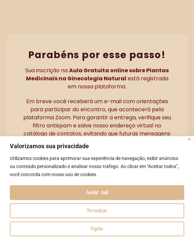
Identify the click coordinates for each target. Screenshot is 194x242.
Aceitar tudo (97, 192)
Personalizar (97, 210)
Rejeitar (97, 228)
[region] (97, 189)
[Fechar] (189, 139)
